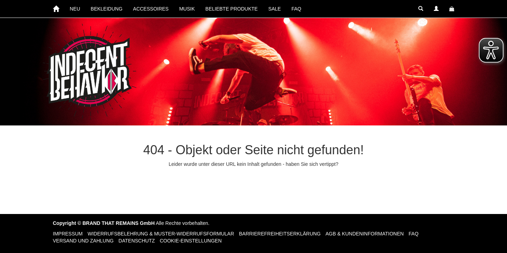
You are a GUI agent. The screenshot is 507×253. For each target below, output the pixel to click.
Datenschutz (137, 241)
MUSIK (187, 9)
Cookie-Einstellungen (191, 241)
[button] (420, 9)
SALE (274, 9)
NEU (75, 9)
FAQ (296, 9)
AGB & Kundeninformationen (364, 233)
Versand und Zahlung (83, 241)
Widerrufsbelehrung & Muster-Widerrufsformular (161, 233)
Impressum (68, 233)
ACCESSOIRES (151, 9)
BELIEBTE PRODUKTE (231, 9)
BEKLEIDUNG (107, 9)
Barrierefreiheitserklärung (280, 233)
